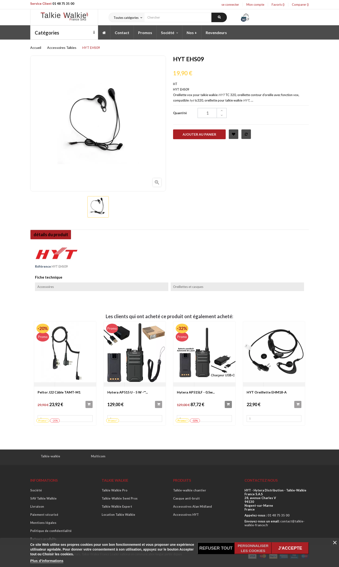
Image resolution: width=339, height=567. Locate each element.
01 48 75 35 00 (63, 3)
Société (36, 490)
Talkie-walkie (50, 456)
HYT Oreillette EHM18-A (267, 392)
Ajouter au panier (199, 134)
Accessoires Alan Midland (192, 506)
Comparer (300, 4)
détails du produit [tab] (52, 234)
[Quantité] (212, 113)
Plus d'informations (46, 561)
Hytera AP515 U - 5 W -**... (127, 392)
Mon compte (255, 4)
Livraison (37, 506)
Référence (43, 266)
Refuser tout (216, 548)
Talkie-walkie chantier (189, 490)
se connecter (230, 4)
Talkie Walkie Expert (117, 506)
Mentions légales (43, 523)
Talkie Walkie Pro (114, 490)
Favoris (278, 4)
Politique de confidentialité (51, 531)
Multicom (98, 456)
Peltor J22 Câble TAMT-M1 (59, 392)
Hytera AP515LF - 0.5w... (196, 392)
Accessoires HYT (186, 514)
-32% (182, 328)
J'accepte (290, 548)
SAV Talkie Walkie (43, 498)
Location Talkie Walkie (118, 514)
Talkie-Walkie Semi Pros (120, 498)
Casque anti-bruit (186, 498)
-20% (43, 328)
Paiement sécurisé (44, 514)
